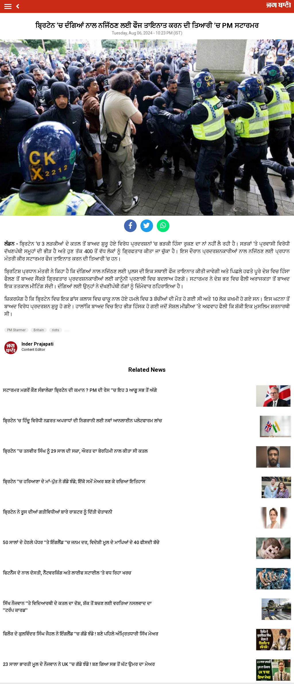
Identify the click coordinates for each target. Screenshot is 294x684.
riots (55, 330)
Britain (39, 330)
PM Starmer (16, 330)
